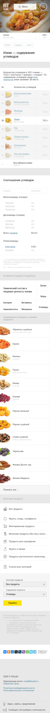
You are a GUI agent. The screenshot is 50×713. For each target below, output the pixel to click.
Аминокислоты (10, 309)
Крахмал (9, 250)
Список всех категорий (17, 567)
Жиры (43, 296)
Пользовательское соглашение (18, 690)
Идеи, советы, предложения (21, 704)
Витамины (27, 303)
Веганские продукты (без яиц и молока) (25, 534)
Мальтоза (10, 227)
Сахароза (10, 221)
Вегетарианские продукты (19, 526)
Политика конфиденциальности (19, 688)
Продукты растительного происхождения (26, 556)
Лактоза (9, 224)
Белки (43, 286)
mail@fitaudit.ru (31, 681)
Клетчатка (10, 247)
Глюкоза (9, 203)
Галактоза (10, 209)
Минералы (27, 309)
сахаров (13, 233)
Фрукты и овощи (14, 549)
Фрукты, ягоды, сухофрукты (19, 518)
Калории (7, 303)
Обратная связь (11, 684)
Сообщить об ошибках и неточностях (27, 710)
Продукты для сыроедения (19, 541)
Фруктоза (9, 206)
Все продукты (12, 509)
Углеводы (43, 307)
